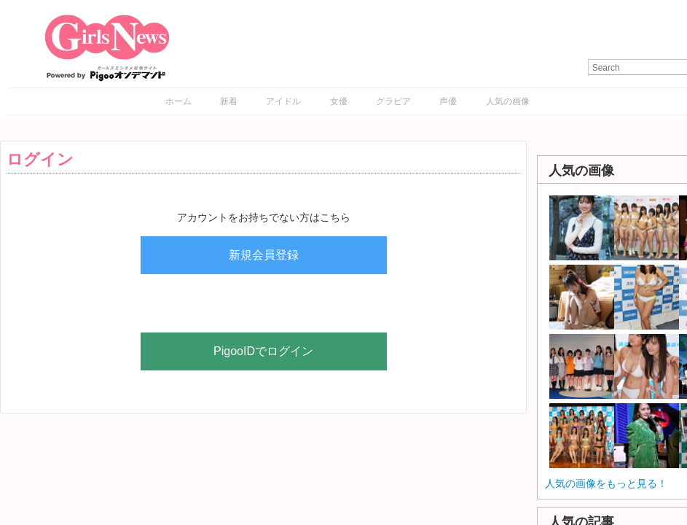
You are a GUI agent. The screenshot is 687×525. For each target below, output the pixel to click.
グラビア (393, 101)
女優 (339, 101)
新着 (228, 101)
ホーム (178, 101)
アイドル (283, 101)
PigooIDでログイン (263, 351)
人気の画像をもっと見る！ (606, 483)
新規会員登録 (264, 255)
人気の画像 (508, 101)
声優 (448, 101)
